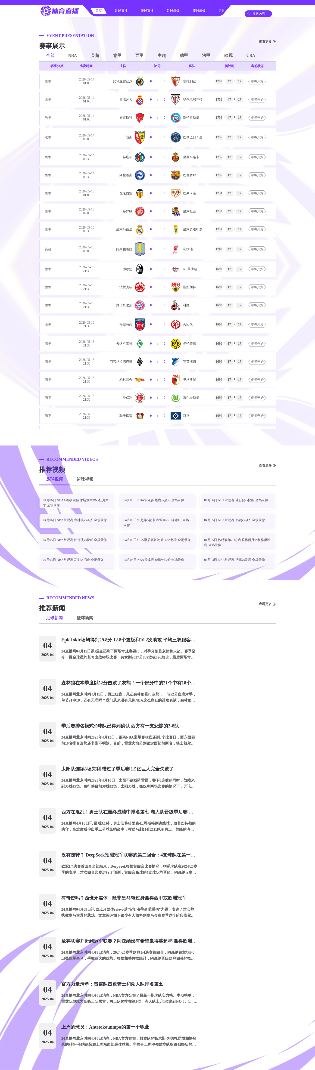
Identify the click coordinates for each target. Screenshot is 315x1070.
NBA (72, 55)
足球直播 (121, 10)
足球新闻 (54, 617)
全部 (50, 55)
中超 (162, 55)
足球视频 (54, 479)
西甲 (139, 55)
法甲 (206, 55)
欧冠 (228, 55)
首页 (98, 10)
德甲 (184, 55)
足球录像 (173, 10)
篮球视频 (85, 479)
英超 (95, 55)
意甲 (117, 55)
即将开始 (257, 81)
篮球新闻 (85, 617)
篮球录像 (199, 10)
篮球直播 (147, 10)
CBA (250, 55)
